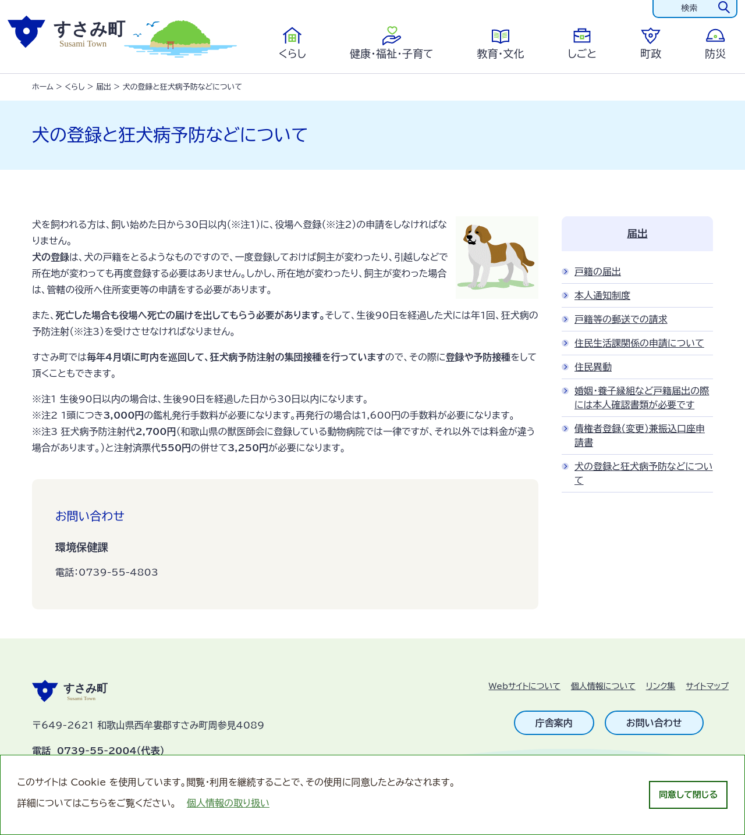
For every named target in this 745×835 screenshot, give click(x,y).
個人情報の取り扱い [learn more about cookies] (228, 803)
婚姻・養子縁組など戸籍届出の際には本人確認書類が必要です (641, 397)
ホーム (43, 87)
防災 (715, 53)
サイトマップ (707, 686)
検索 (689, 8)
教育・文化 (500, 53)
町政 (650, 53)
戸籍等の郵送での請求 (621, 319)
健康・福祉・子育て (391, 53)
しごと (582, 53)
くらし (292, 53)
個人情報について (603, 686)
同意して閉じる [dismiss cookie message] (688, 794)
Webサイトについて (524, 686)
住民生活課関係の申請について (639, 343)
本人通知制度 (602, 295)
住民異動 (593, 367)
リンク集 (661, 686)
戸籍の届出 (597, 271)
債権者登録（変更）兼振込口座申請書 (639, 435)
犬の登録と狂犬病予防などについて (643, 473)
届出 (103, 87)
